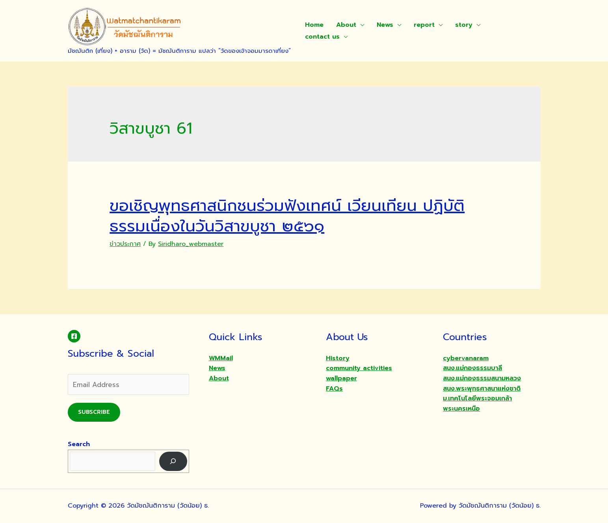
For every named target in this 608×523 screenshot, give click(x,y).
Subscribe (94, 412)
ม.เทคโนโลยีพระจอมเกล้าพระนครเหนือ (477, 403)
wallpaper (341, 378)
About (346, 25)
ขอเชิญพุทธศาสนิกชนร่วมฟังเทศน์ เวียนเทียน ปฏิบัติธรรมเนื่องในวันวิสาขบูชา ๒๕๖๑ (287, 216)
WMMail (221, 358)
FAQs (334, 388)
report (424, 25)
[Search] (173, 461)
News (385, 25)
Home (314, 25)
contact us (322, 36)
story (463, 25)
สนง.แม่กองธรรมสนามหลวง (482, 378)
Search (79, 444)
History (338, 358)
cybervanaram (466, 358)
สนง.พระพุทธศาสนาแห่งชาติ (482, 388)
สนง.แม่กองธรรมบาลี (472, 368)
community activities (359, 368)
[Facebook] (74, 336)
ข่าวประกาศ (125, 244)
